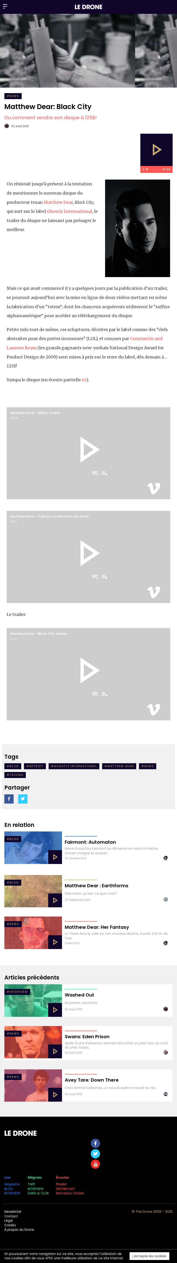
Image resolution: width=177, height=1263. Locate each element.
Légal (8, 1220)
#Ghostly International (74, 766)
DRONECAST (65, 1188)
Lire (7, 1177)
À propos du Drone (19, 1229)
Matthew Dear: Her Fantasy (97, 927)
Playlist (61, 1184)
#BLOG (13, 839)
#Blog (13, 766)
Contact (11, 1216)
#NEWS (13, 96)
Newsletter (12, 1211)
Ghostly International (69, 211)
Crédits (10, 1225)
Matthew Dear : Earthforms (96, 885)
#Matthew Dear (119, 766)
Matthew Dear (58, 202)
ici (84, 379)
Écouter (62, 1177)
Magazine (12, 1184)
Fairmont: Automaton (90, 842)
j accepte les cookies (149, 1256)
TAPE (31, 1184)
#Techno (15, 775)
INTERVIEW (12, 1193)
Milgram (35, 1177)
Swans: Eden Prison (87, 1036)
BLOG (8, 1188)
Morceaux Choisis (70, 1193)
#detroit (35, 766)
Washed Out (79, 995)
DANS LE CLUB (38, 1193)
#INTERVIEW (17, 992)
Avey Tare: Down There (92, 1080)
